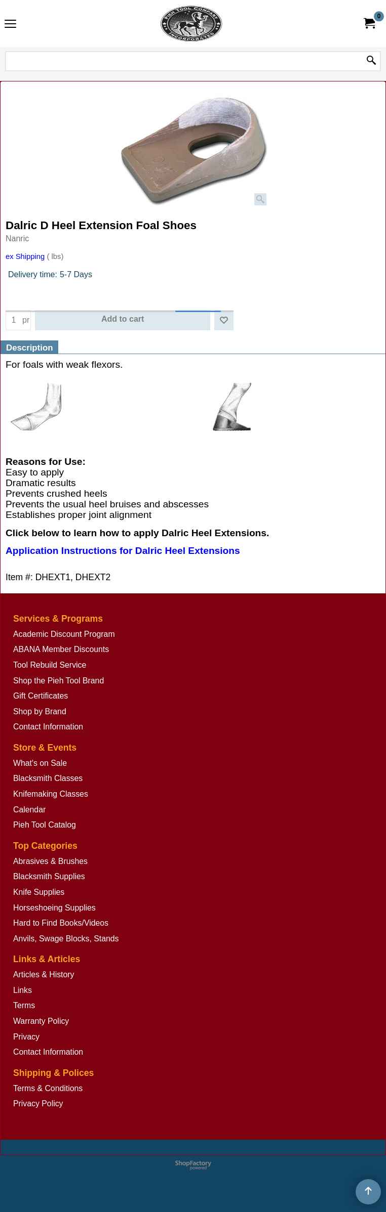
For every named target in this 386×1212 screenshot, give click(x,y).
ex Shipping (25, 256)
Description (29, 348)
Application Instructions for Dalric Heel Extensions (123, 551)
